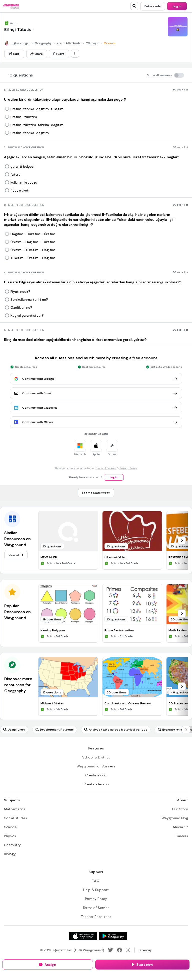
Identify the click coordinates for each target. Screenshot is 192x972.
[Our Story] (180, 809)
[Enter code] (152, 6)
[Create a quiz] (96, 775)
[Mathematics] (14, 809)
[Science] (10, 827)
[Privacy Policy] (96, 899)
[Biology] (10, 854)
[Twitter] (110, 950)
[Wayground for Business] (96, 766)
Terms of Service (106, 468)
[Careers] (182, 836)
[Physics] (10, 836)
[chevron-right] (182, 540)
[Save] (59, 54)
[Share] (36, 54)
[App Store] (83, 936)
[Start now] (142, 964)
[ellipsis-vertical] (75, 54)
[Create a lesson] (96, 784)
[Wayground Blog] (175, 818)
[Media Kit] (180, 827)
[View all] (16, 555)
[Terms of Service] (96, 907)
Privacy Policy (128, 468)
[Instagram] (128, 950)
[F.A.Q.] (96, 881)
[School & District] (96, 757)
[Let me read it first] (96, 493)
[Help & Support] (95, 890)
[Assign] (47, 964)
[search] (134, 6)
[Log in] (177, 6)
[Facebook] (119, 950)
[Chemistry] (12, 845)
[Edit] (14, 54)
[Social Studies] (15, 818)
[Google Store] (113, 936)
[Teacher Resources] (96, 916)
